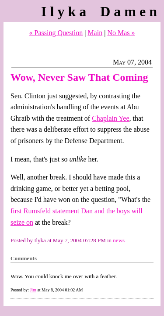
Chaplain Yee (110, 118)
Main (94, 32)
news (119, 240)
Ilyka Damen (101, 11)
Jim (33, 289)
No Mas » (121, 32)
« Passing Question (56, 32)
